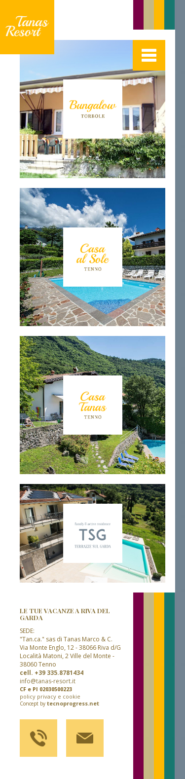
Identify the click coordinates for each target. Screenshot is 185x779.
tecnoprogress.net (73, 703)
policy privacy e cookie (50, 696)
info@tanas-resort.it (47, 681)
